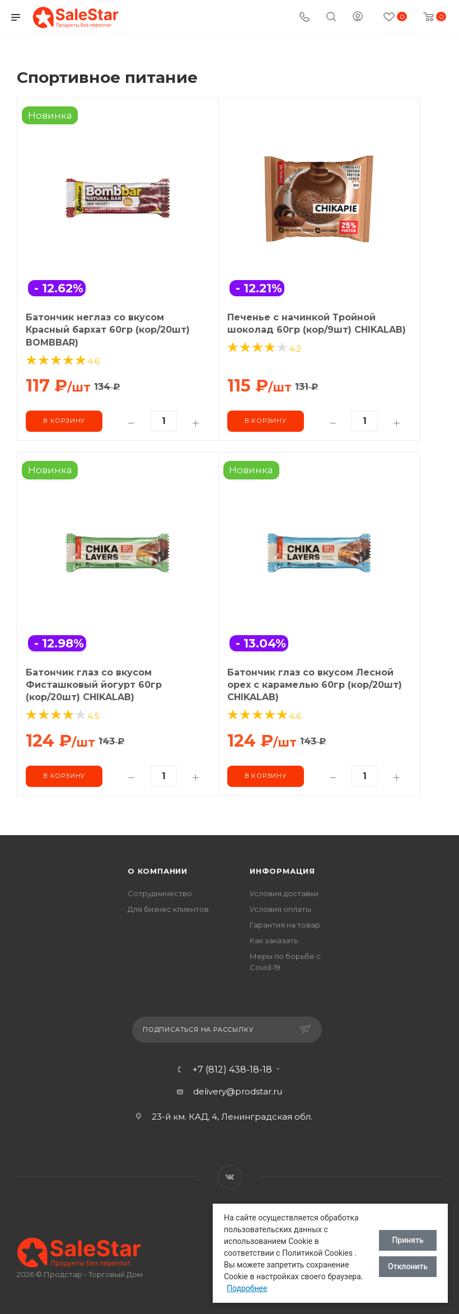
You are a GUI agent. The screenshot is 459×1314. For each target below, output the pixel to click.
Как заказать (274, 940)
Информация (282, 870)
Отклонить (408, 1266)
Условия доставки (284, 893)
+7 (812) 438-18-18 (232, 1069)
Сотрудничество (160, 893)
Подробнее (247, 1288)
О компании (158, 870)
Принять (407, 1240)
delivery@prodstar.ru (237, 1091)
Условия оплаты (280, 909)
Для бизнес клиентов (168, 909)
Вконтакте (230, 1177)
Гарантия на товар (285, 924)
